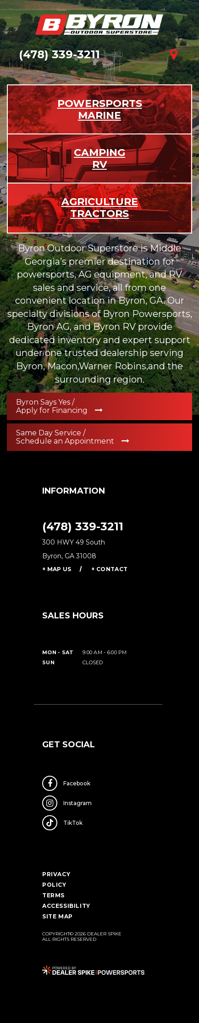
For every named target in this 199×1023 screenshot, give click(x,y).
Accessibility (66, 905)
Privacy (56, 874)
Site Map (57, 916)
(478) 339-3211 (82, 526)
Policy (54, 884)
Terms (53, 895)
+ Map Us (56, 569)
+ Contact (109, 569)
